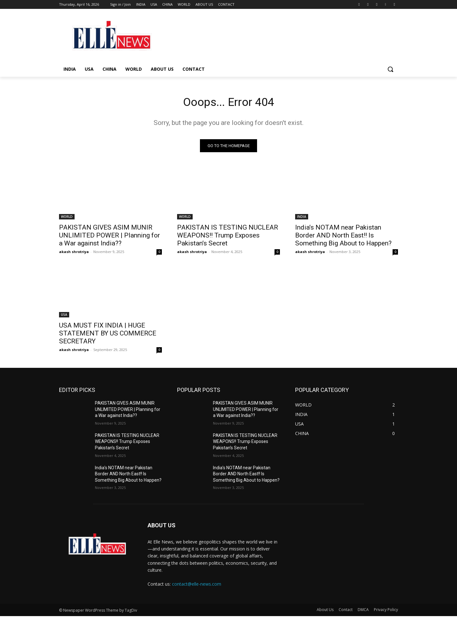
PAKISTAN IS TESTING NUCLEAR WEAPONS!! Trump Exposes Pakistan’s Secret (227, 237)
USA (64, 316)
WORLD (67, 218)
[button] (390, 69)
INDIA (301, 218)
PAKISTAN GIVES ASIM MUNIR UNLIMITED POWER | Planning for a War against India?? (109, 237)
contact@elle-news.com (196, 586)
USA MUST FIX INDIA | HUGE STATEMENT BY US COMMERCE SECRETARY (107, 335)
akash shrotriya (74, 253)
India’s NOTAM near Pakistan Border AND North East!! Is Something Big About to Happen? (343, 237)
